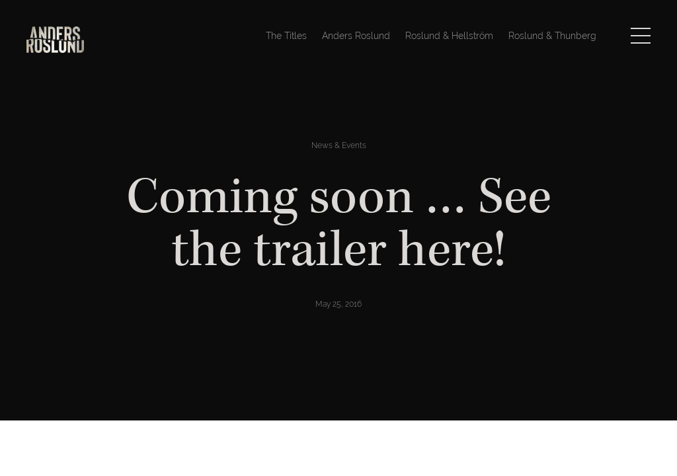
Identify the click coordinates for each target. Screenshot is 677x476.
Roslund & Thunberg (552, 35)
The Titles (286, 35)
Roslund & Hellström (449, 35)
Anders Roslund (356, 35)
